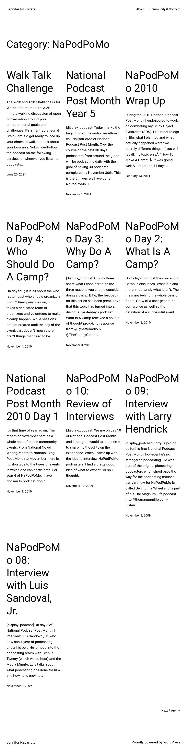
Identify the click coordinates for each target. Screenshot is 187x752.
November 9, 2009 (138, 515)
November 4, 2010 (19, 346)
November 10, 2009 (79, 486)
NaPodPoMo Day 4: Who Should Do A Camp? (33, 251)
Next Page (170, 710)
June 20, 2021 (16, 174)
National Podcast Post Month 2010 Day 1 (34, 397)
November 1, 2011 (78, 194)
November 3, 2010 (78, 345)
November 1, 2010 (19, 491)
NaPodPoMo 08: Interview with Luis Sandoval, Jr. (33, 579)
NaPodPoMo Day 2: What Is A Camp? (152, 245)
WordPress (171, 742)
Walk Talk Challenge (30, 81)
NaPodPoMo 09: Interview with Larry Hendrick (152, 403)
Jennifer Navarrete (21, 9)
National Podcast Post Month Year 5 (93, 94)
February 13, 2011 (137, 176)
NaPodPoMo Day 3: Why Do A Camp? (93, 245)
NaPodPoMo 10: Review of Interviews (93, 397)
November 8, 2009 (19, 686)
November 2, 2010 (138, 322)
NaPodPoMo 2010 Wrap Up (152, 88)
